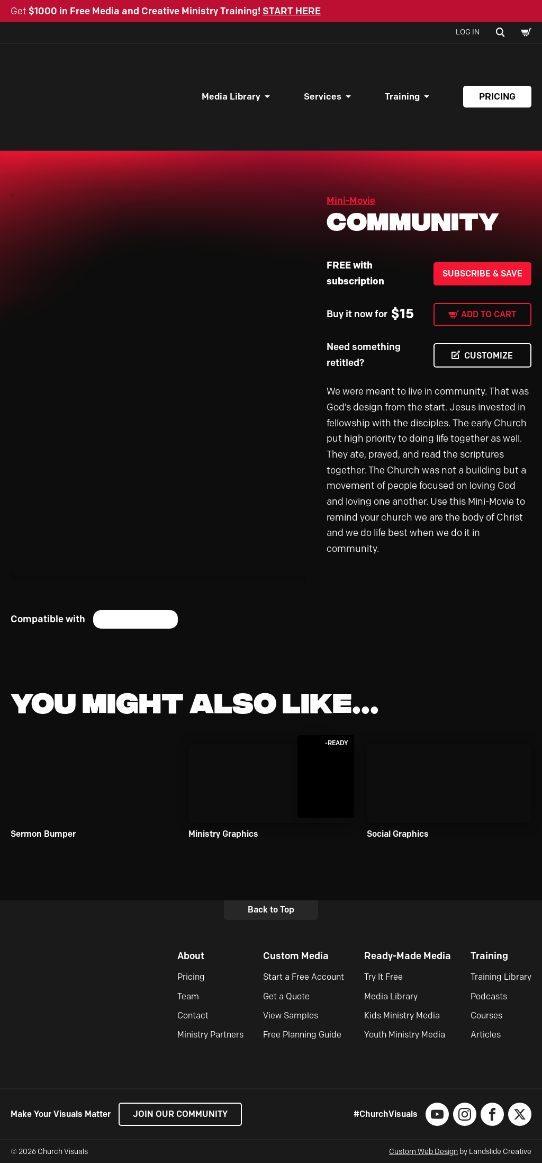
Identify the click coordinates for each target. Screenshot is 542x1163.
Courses (486, 1015)
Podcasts (489, 996)
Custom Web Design (423, 1151)
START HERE (292, 11)
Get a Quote (286, 996)
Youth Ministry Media (404, 1035)
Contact (193, 1015)
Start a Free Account (303, 977)
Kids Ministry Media (402, 1015)
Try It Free (383, 977)
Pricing (497, 96)
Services (322, 96)
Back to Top (271, 910)
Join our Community (180, 1114)
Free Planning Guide (302, 1035)
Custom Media (296, 956)
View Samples (290, 1015)
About (190, 956)
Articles (486, 1035)
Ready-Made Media (407, 956)
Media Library (231, 96)
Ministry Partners (210, 1035)
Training (402, 96)
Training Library (501, 977)
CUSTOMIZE (488, 356)
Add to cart (488, 314)
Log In (468, 32)
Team (188, 996)
